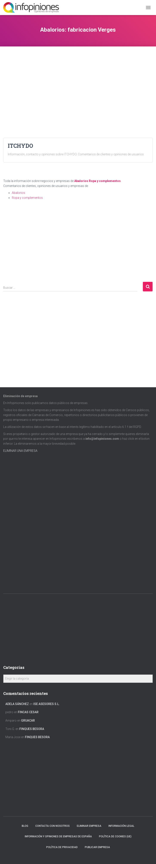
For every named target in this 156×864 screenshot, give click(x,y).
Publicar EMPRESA (97, 847)
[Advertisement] (78, 76)
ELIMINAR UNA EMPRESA (20, 450)
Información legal (121, 825)
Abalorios (81, 181)
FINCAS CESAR (28, 712)
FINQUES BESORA (31, 729)
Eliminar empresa (89, 825)
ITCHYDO (20, 145)
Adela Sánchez (17, 704)
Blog (25, 825)
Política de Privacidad (62, 847)
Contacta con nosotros (52, 825)
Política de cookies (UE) (115, 836)
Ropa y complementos (105, 181)
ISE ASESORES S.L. (46, 704)
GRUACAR (28, 720)
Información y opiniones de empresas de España (58, 836)
